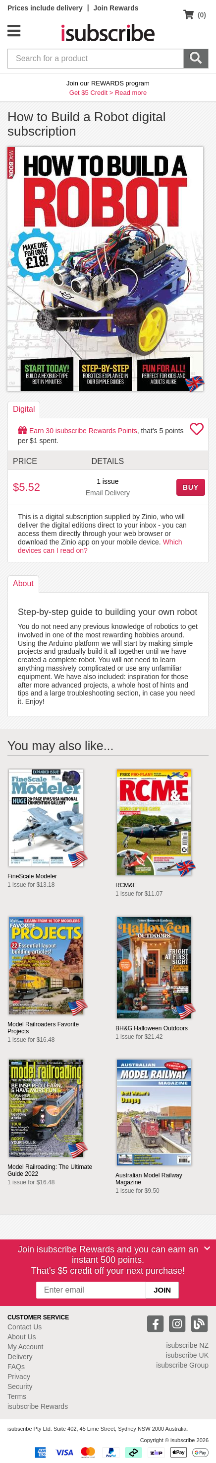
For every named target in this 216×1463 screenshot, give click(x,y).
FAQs (16, 1367)
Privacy (18, 1377)
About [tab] (23, 583)
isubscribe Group (182, 1365)
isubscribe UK (187, 1355)
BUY (191, 487)
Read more (131, 92)
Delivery (20, 1357)
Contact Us (24, 1327)
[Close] (207, 1248)
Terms (16, 1396)
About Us (21, 1337)
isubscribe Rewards (37, 1406)
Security (20, 1386)
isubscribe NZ (187, 1345)
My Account (25, 1347)
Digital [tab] (24, 409)
